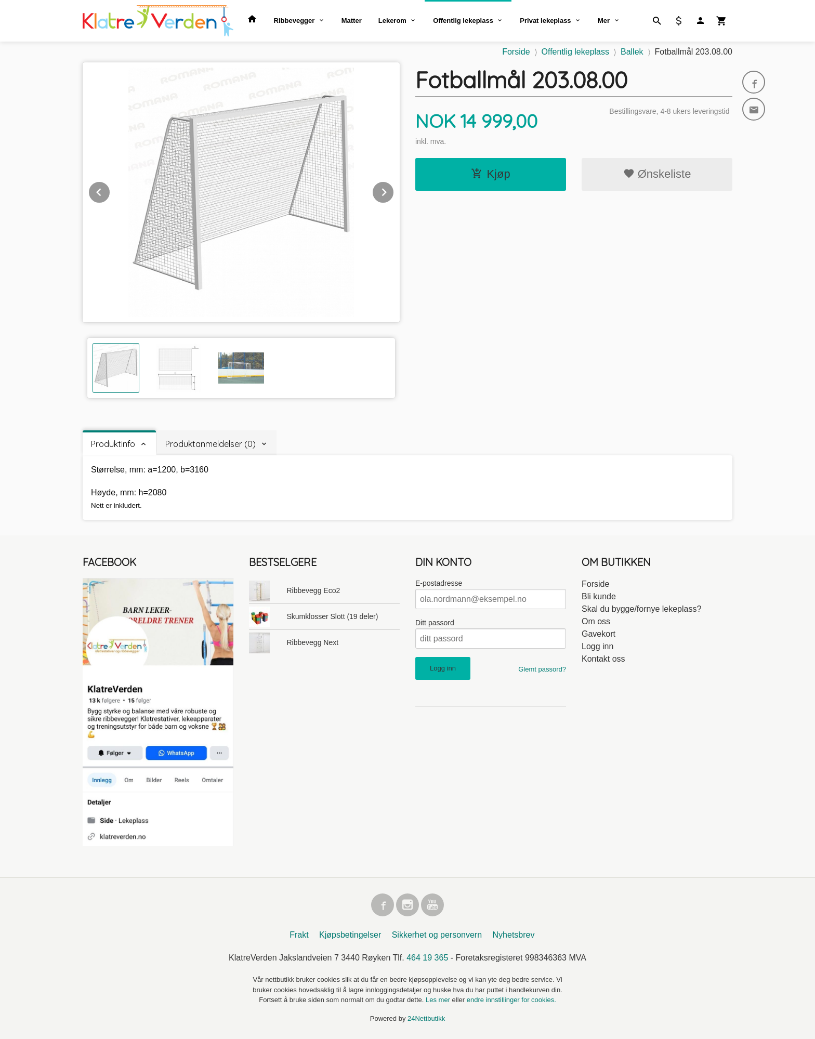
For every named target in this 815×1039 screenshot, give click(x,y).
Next (394, 190)
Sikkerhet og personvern (437, 934)
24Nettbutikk (426, 1018)
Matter (351, 20)
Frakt (299, 934)
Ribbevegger (294, 20)
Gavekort (598, 633)
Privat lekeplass (545, 20)
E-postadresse (438, 583)
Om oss (596, 621)
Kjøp (490, 173)
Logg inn (597, 646)
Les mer (439, 1000)
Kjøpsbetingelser (350, 934)
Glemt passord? (542, 669)
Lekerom (392, 20)
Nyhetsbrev (514, 934)
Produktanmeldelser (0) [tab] (210, 444)
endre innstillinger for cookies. (511, 1000)
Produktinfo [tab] (113, 444)
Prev (110, 190)
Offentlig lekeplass (463, 20)
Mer (604, 20)
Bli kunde (599, 596)
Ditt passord (434, 623)
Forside (516, 51)
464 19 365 (427, 957)
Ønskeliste (657, 173)
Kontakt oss (603, 658)
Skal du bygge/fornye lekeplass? (641, 608)
